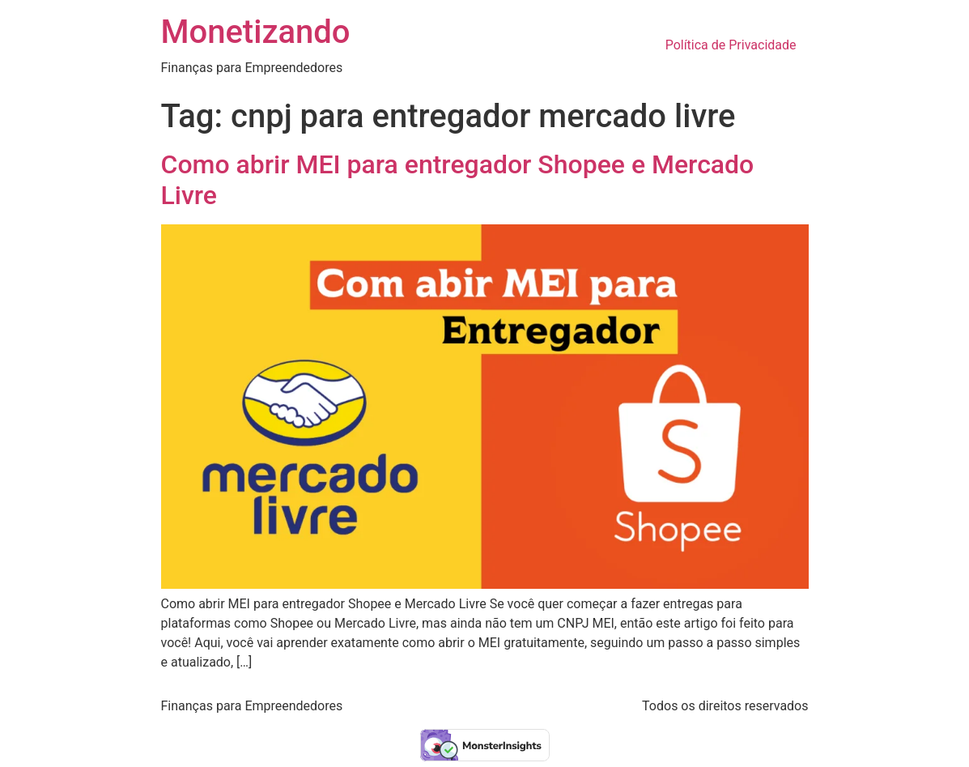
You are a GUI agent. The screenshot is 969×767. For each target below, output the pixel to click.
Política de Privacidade (731, 45)
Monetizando (256, 32)
